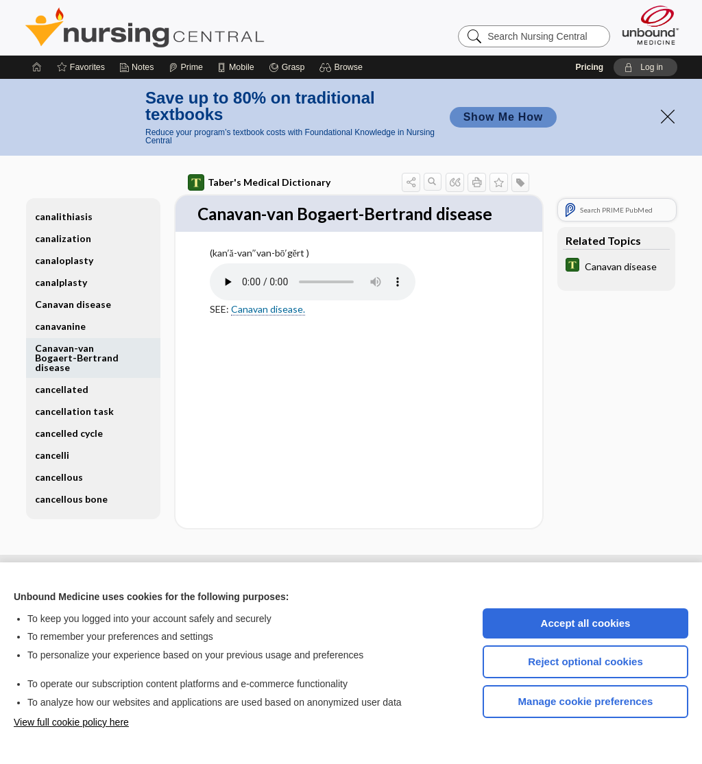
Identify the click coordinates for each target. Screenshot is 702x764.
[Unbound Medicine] (650, 25)
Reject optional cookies (585, 661)
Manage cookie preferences (585, 701)
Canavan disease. (268, 333)
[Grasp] (287, 67)
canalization (63, 238)
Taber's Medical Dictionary (259, 182)
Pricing (589, 67)
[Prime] (186, 67)
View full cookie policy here (71, 722)
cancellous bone (71, 499)
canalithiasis (64, 216)
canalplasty (61, 282)
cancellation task (74, 411)
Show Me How (503, 117)
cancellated (61, 389)
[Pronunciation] (312, 305)
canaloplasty (64, 260)
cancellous (59, 477)
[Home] (37, 67)
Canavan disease (73, 304)
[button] (343, 67)
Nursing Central (196, 27)
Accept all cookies (586, 623)
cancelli (52, 455)
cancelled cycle (69, 433)
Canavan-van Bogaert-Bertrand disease (77, 357)
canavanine (60, 326)
